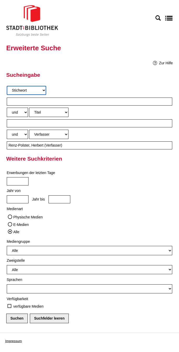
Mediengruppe (18, 241)
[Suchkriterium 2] (48, 112)
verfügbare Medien (28, 306)
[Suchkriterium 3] (48, 134)
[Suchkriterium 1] (26, 90)
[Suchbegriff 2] (90, 123)
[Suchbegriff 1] (90, 102)
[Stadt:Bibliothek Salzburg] (32, 20)
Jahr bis (38, 199)
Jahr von (14, 191)
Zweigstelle (16, 260)
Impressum (13, 341)
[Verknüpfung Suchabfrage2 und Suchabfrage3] (17, 134)
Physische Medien (28, 217)
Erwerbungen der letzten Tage (31, 173)
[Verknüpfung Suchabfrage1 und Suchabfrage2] (17, 112)
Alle (16, 232)
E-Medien (21, 225)
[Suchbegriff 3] (90, 145)
